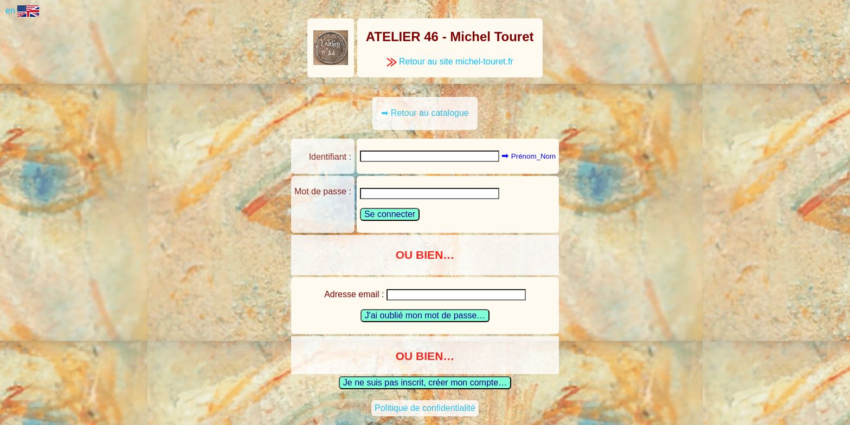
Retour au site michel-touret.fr (450, 61)
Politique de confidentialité (425, 408)
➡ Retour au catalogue (425, 112)
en (22, 10)
